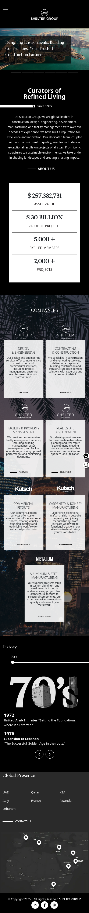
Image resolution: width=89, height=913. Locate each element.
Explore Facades (44, 616)
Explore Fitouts (23, 544)
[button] (16, 72)
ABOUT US (46, 169)
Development (65, 472)
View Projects (65, 392)
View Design (23, 392)
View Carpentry (65, 544)
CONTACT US (23, 821)
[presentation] (39, 754)
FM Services (23, 472)
